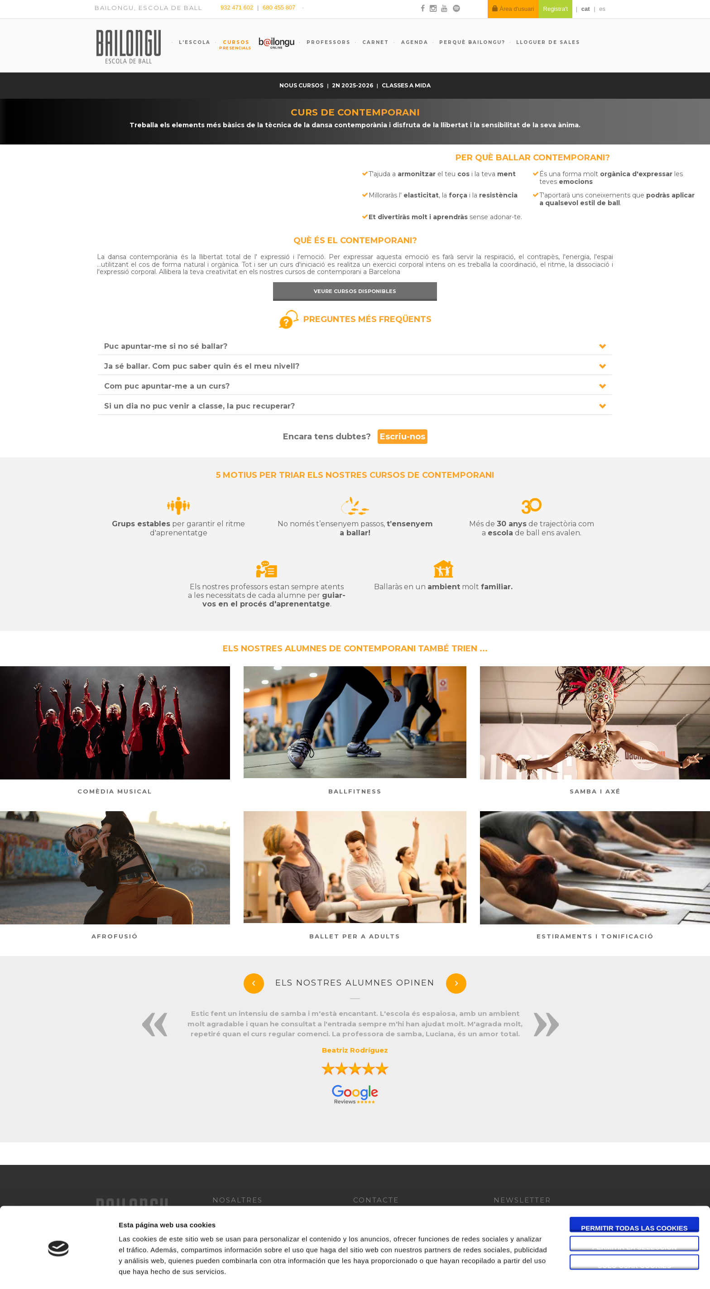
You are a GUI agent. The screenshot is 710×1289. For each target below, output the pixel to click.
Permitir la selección (634, 1217)
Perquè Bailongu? (472, 42)
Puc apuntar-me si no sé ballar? (165, 346)
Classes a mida (406, 85)
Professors (327, 42)
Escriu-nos (402, 437)
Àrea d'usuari (513, 8)
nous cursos (302, 85)
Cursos (232, 44)
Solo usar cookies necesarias (635, 1236)
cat (585, 8)
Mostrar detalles (486, 1271)
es (602, 8)
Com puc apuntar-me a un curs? (167, 386)
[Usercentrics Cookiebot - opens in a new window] (58, 1271)
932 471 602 (238, 7)
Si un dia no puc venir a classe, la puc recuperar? (199, 406)
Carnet (374, 42)
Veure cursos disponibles (355, 291)
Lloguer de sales (548, 42)
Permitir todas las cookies (634, 1198)
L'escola (194, 42)
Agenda (413, 42)
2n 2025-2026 (353, 85)
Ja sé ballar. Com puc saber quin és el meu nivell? (201, 366)
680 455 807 (279, 7)
